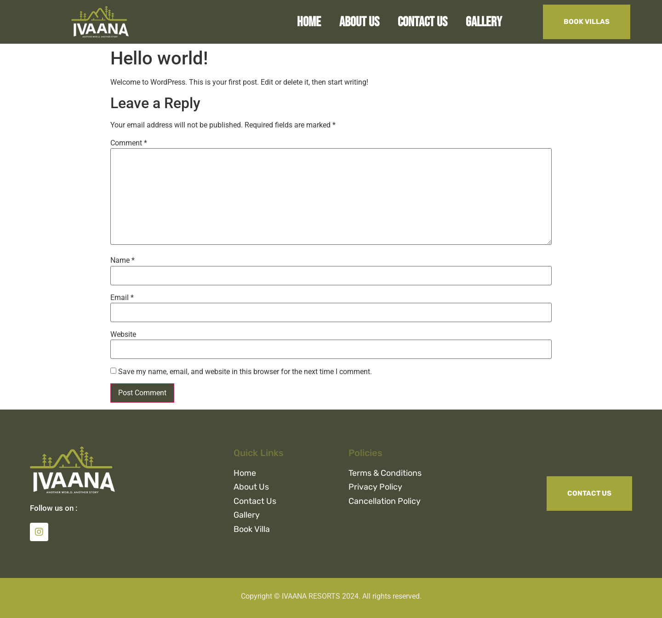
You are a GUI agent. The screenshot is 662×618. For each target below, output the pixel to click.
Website (123, 334)
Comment (128, 143)
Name (122, 260)
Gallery (484, 22)
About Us (359, 22)
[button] (586, 22)
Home (309, 22)
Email (122, 297)
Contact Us (422, 22)
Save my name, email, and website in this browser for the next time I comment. (245, 371)
